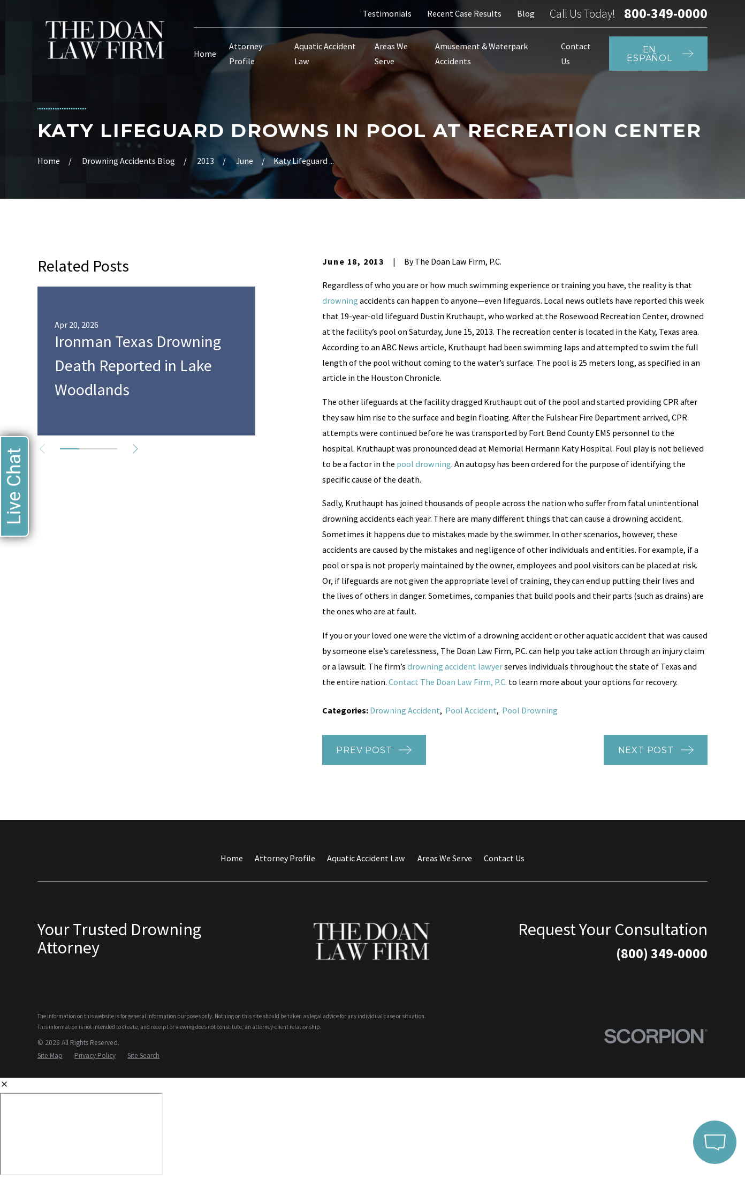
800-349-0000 (666, 14)
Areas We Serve (444, 858)
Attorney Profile (285, 858)
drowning (340, 300)
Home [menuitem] (205, 53)
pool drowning (424, 464)
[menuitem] (50, 1055)
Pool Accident (471, 710)
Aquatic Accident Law (366, 858)
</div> (81, 1134)
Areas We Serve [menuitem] (391, 54)
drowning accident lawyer (455, 666)
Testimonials (387, 13)
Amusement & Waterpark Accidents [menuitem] (481, 54)
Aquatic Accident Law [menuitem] (325, 54)
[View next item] (135, 449)
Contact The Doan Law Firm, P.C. (448, 682)
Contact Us (504, 858)
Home (232, 858)
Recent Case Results (464, 13)
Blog (526, 13)
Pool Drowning (530, 710)
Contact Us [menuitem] (576, 54)
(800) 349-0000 (662, 953)
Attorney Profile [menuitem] (245, 54)
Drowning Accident (405, 710)
